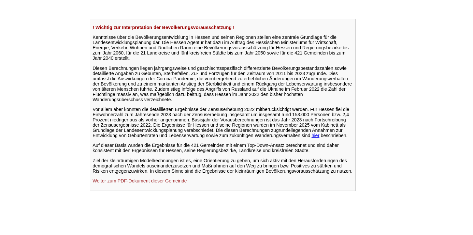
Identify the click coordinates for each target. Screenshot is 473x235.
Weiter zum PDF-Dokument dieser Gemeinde (140, 180)
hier (315, 135)
